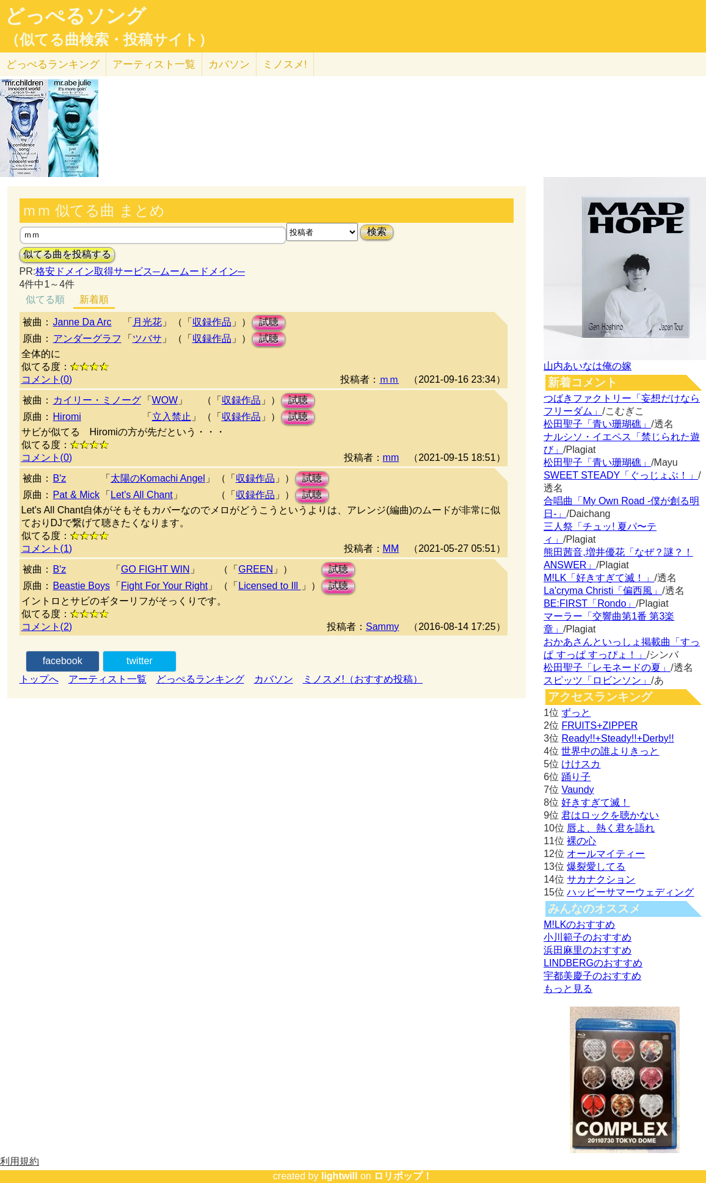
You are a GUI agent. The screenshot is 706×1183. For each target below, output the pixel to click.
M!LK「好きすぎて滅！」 (599, 578)
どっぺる (53, 64)
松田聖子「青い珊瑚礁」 (597, 424)
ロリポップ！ (403, 1176)
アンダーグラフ (87, 338)
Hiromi (67, 416)
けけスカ (580, 764)
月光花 (147, 322)
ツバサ (147, 338)
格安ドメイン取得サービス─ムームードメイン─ (140, 271)
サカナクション (601, 879)
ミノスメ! (285, 64)
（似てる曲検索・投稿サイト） (109, 40)
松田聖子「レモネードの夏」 (607, 667)
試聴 (268, 322)
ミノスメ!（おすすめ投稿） (363, 679)
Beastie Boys (81, 586)
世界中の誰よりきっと (610, 751)
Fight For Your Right (164, 586)
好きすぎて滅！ (595, 802)
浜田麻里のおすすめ (587, 950)
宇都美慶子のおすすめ (592, 976)
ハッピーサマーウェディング (630, 892)
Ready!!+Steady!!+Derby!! (617, 738)
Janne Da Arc (82, 322)
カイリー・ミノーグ (97, 400)
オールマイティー (606, 853)
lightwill (339, 1176)
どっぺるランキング (200, 679)
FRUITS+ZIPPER (599, 725)
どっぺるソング (75, 16)
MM (391, 548)
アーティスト (153, 64)
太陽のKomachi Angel (158, 478)
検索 (377, 231)
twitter (139, 661)
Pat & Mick (76, 495)
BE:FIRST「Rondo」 (590, 603)
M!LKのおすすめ (579, 924)
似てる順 (45, 299)
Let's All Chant (142, 495)
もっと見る (568, 988)
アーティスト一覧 (107, 679)
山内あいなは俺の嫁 (587, 366)
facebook (62, 661)
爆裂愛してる (596, 866)
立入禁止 (171, 416)
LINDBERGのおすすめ (593, 963)
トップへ (39, 679)
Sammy (382, 626)
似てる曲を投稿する (67, 254)
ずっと (576, 712)
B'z (60, 478)
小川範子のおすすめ (587, 937)
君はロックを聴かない (610, 815)
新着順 (94, 299)
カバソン (229, 64)
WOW (165, 400)
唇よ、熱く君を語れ (611, 828)
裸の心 (581, 841)
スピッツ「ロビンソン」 (597, 680)
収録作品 (211, 322)
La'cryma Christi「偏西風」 (603, 590)
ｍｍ (389, 379)
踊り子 (576, 777)
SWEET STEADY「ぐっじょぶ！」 (621, 475)
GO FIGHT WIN (155, 569)
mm (391, 457)
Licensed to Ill (269, 586)
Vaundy (577, 789)
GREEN (255, 569)
